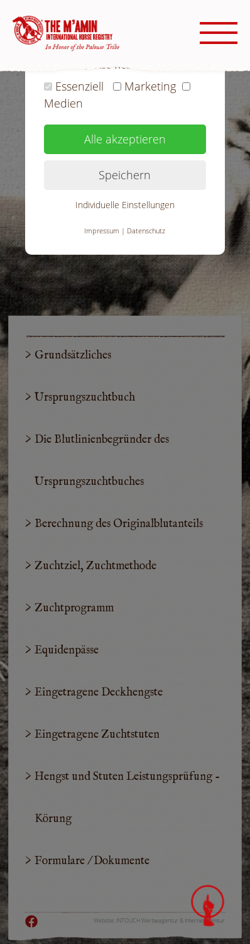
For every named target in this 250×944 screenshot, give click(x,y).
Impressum (101, 230)
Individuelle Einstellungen (125, 205)
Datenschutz (146, 230)
